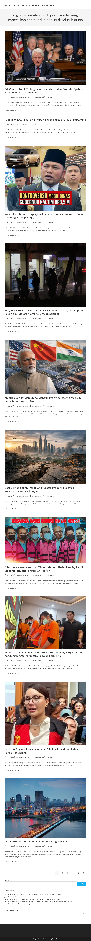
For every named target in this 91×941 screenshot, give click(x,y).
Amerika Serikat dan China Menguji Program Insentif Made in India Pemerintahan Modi (32, 904)
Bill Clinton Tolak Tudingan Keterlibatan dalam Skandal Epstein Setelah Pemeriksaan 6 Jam (33, 894)
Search (7, 880)
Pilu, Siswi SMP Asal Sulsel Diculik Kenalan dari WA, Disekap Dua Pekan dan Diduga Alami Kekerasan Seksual (44, 312)
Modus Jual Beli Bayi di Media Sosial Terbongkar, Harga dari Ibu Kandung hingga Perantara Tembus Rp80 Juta (44, 654)
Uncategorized (37, 97)
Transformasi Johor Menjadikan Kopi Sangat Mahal (36, 841)
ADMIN (9, 97)
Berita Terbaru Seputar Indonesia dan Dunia (30, 5)
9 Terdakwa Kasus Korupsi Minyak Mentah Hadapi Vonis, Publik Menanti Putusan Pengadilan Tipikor (44, 569)
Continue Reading (13, 110)
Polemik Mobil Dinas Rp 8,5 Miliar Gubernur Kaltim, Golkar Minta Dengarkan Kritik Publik (32, 899)
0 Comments (50, 97)
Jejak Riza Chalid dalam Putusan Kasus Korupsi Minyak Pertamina (45, 120)
